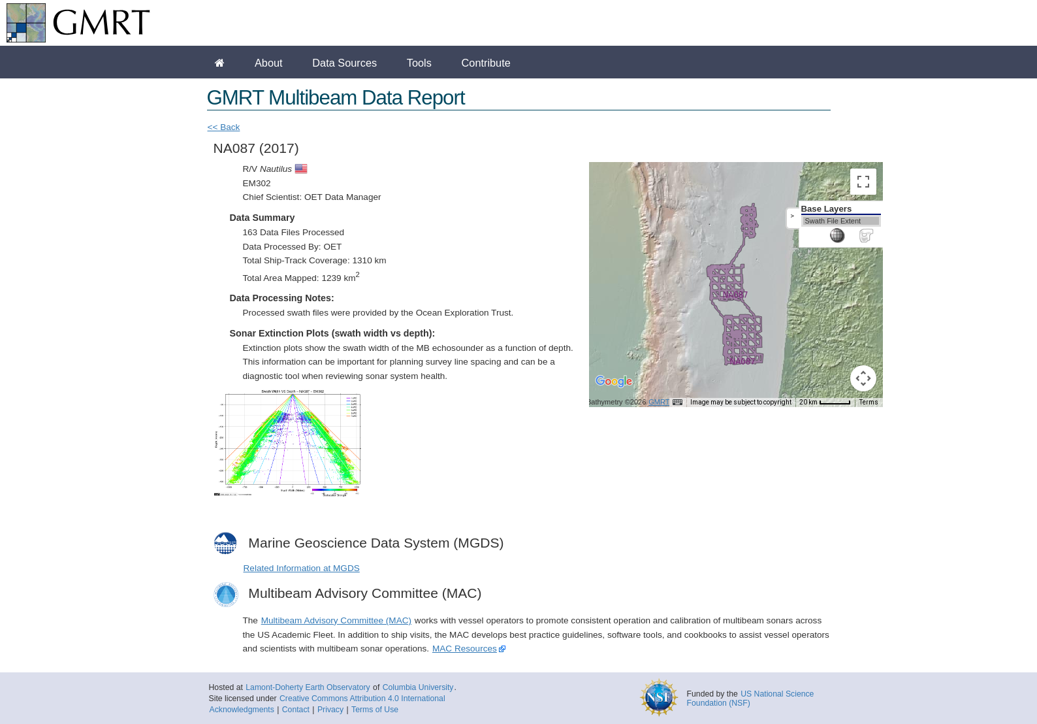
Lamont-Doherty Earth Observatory (308, 687)
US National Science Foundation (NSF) (750, 698)
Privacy (330, 709)
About (269, 63)
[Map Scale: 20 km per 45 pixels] (825, 402)
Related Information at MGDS (302, 568)
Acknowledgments (242, 709)
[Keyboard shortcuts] (677, 402)
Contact (296, 709)
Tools (419, 63)
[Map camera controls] (863, 378)
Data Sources (344, 63)
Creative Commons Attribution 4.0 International (362, 698)
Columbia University (418, 687)
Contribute (486, 63)
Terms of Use (374, 709)
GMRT (658, 402)
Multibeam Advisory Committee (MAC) (336, 620)
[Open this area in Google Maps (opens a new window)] (613, 390)
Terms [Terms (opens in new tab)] (868, 402)
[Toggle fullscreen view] (863, 182)
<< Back (224, 127)
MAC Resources (464, 648)
